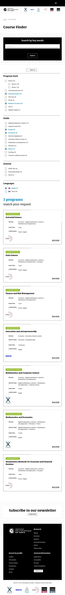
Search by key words (32, 40)
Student (11, 557)
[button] (56, 3)
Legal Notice (37, 557)
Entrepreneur (12, 566)
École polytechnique (39, 542)
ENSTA (36, 545)
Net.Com (45, 583)
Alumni (10, 572)
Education (37, 536)
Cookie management (39, 566)
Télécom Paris (38, 548)
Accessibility (37, 560)
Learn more (32, 514)
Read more (55, 240)
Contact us (38, 571)
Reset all (32, 70)
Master (36, 533)
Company (11, 569)
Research (36, 539)
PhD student (12, 560)
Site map (36, 563)
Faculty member (13, 563)
